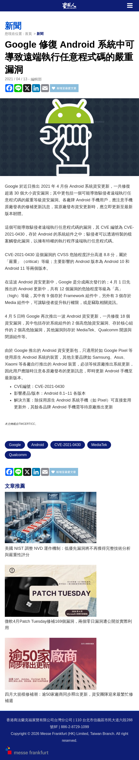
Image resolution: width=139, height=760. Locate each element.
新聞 (40, 34)
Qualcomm (18, 455)
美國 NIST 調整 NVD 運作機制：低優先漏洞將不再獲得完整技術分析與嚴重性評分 (68, 551)
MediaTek (99, 445)
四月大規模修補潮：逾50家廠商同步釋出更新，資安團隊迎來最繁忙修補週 (69, 697)
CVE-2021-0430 (68, 445)
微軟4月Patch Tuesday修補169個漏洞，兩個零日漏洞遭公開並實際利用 (68, 624)
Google (15, 445)
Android (37, 445)
